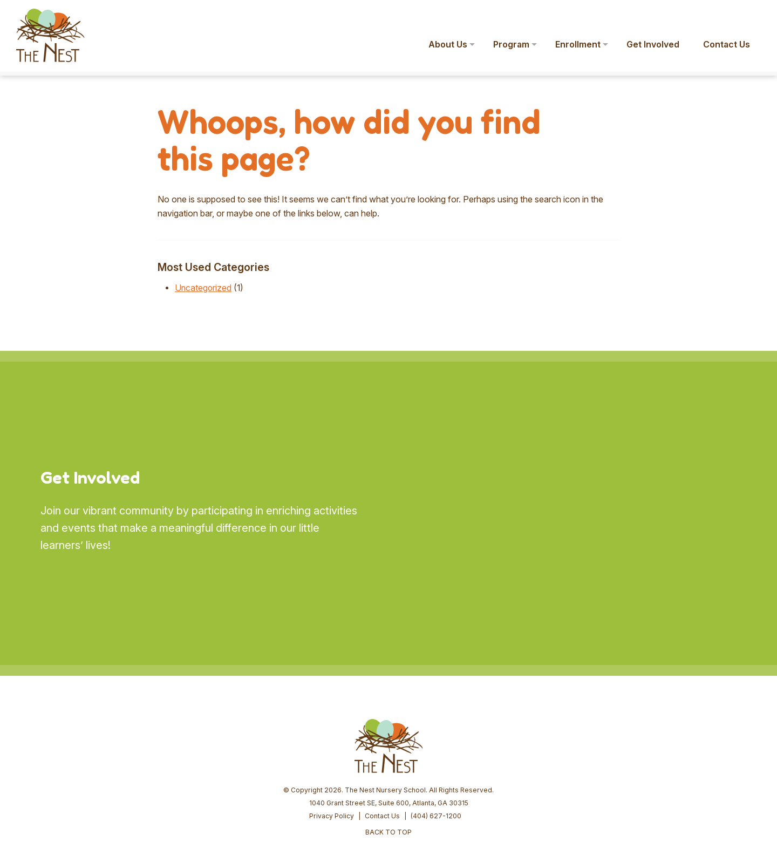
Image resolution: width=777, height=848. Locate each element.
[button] (753, 15)
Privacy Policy (331, 733)
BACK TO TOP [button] (388, 749)
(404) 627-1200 (436, 733)
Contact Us (382, 733)
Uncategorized (204, 287)
